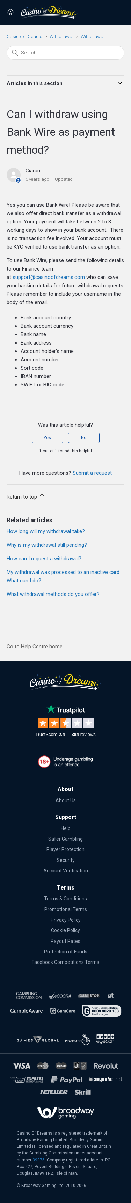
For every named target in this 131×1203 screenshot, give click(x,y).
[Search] (66, 53)
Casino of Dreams (24, 36)
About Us (66, 800)
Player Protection (65, 849)
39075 (38, 1160)
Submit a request (92, 473)
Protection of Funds (65, 951)
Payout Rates (65, 941)
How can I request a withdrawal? (44, 558)
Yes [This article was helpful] (47, 437)
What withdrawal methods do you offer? (53, 594)
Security (66, 860)
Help (66, 828)
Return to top (26, 496)
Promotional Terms (65, 909)
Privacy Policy (66, 920)
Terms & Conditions (65, 898)
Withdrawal (61, 36)
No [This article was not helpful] (83, 437)
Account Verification (65, 870)
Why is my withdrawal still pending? (47, 545)
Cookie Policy (65, 930)
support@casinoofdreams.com (49, 277)
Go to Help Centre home (35, 646)
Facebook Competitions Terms (65, 962)
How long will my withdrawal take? (46, 531)
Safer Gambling (65, 839)
